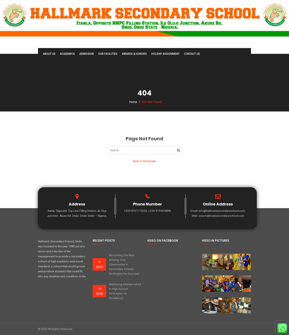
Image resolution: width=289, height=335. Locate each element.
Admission (86, 53)
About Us (49, 53)
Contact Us (192, 53)
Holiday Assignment (165, 53)
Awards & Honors (134, 53)
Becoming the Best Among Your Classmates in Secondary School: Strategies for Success (124, 264)
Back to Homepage (144, 160)
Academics (67, 53)
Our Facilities (107, 53)
